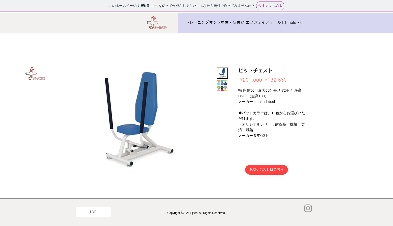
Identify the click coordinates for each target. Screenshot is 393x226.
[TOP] (93, 212)
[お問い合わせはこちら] (266, 170)
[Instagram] (308, 208)
